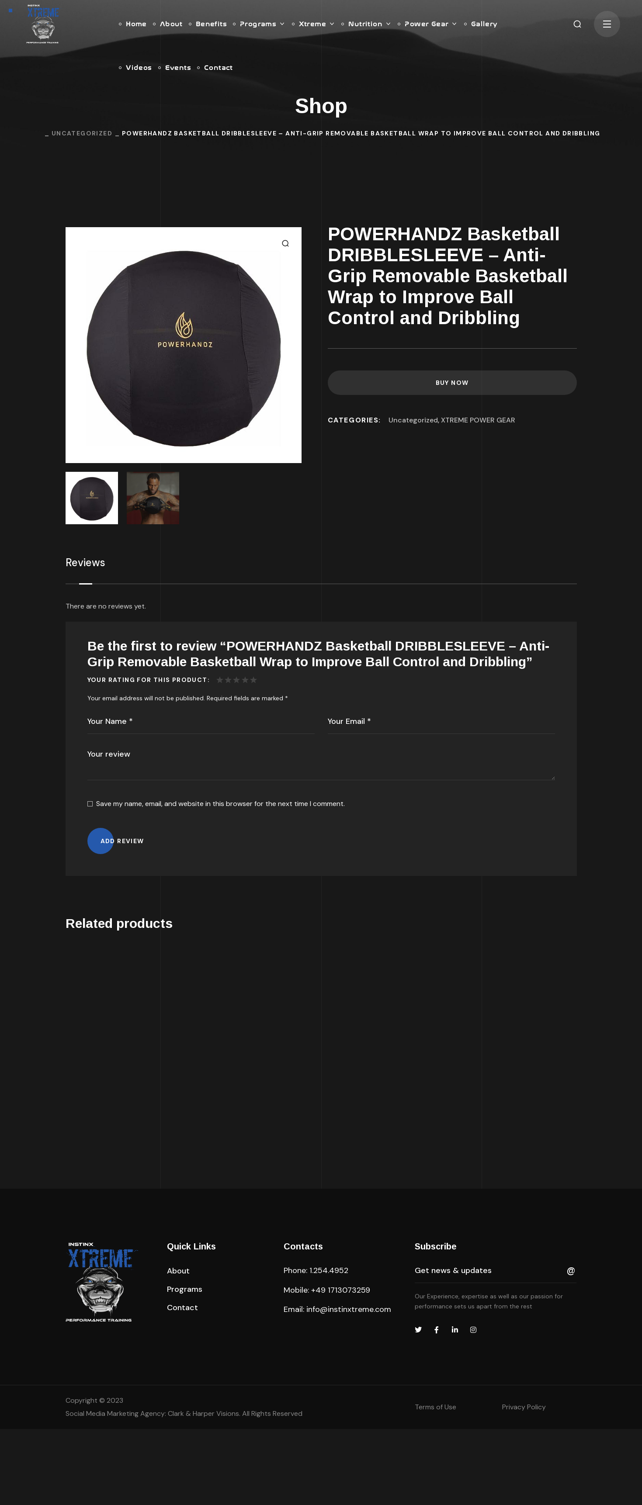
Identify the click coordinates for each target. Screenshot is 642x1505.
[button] (577, 24)
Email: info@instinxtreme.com (337, 1385)
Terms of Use (435, 1483)
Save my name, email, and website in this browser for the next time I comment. (220, 803)
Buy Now (452, 383)
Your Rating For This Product (147, 680)
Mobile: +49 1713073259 (327, 1366)
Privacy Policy (524, 1483)
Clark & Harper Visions (203, 1489)
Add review (122, 841)
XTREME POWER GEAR (478, 420)
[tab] (85, 563)
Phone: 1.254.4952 (316, 1346)
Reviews (85, 562)
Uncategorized (82, 133)
